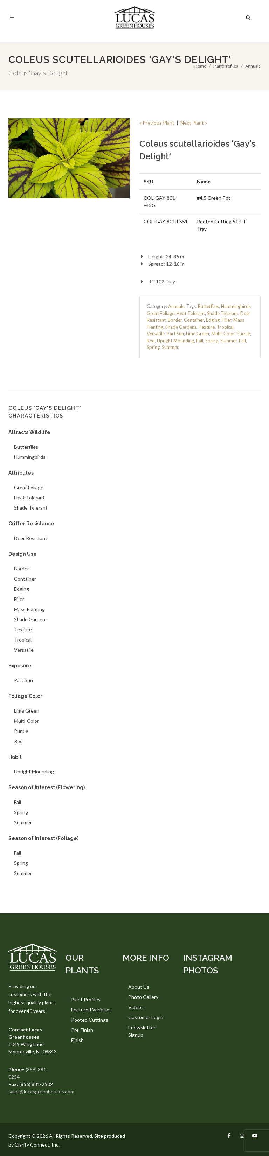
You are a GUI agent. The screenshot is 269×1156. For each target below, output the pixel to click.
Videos (136, 1007)
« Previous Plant (156, 123)
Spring (211, 340)
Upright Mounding (175, 340)
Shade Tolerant (222, 313)
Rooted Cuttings (89, 1020)
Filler (226, 320)
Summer (228, 340)
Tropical (225, 327)
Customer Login (145, 1017)
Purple (243, 333)
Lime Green (197, 333)
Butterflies (208, 306)
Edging (213, 320)
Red (151, 340)
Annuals (253, 66)
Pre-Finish (82, 1030)
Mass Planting (29, 609)
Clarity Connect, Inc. (37, 1145)
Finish (77, 1040)
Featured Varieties (91, 1010)
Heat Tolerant (191, 313)
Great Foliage (160, 313)
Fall (199, 340)
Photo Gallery (143, 997)
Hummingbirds (236, 306)
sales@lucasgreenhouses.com (41, 1091)
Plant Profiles (225, 66)
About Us (138, 987)
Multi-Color (223, 333)
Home (200, 66)
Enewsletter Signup (142, 1031)
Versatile (156, 333)
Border (175, 320)
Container (194, 320)
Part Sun (175, 333)
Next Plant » (193, 123)
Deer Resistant (30, 538)
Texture (207, 327)
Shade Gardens (180, 327)
